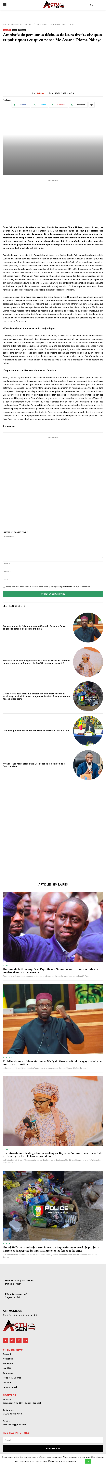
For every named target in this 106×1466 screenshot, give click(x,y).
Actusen (40, 93)
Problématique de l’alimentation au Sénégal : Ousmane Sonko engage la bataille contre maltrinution (34, 627)
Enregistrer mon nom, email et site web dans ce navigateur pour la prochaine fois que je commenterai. (48, 587)
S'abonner (53, 1448)
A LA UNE (6, 24)
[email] (53, 1440)
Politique (22, 30)
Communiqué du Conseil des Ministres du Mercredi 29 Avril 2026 (36, 730)
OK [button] (88, 1461)
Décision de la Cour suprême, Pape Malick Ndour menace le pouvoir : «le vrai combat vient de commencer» (50, 970)
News (14, 30)
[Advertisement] (53, 68)
